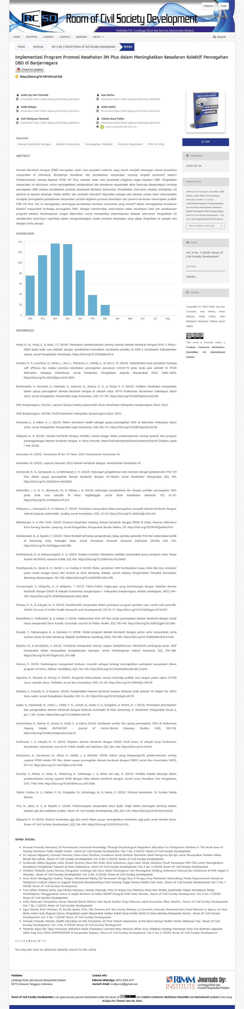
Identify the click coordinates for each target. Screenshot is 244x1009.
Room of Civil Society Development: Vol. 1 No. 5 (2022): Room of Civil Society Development (132, 851)
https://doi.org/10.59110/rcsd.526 (41, 77)
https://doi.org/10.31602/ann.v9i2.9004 (48, 481)
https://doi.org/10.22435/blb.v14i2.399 (89, 578)
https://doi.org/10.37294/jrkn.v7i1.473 (46, 500)
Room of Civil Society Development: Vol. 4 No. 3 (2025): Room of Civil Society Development (150, 867)
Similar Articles (25, 840)
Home (16, 37)
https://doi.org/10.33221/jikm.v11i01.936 (58, 765)
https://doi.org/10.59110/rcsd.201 (108, 824)
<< (16, 941)
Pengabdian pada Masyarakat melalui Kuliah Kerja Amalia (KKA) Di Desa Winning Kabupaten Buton (129, 913)
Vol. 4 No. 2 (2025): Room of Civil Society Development (83, 47)
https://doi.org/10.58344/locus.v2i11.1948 (70, 783)
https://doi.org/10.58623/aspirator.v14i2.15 (50, 733)
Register (208, 6)
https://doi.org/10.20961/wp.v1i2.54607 (102, 559)
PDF (207, 142)
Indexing (81, 37)
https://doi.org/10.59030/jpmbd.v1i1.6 (150, 527)
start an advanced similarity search (55, 949)
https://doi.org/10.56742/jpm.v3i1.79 (112, 696)
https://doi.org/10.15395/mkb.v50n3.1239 (149, 637)
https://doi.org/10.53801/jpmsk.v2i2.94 (133, 427)
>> (44, 941)
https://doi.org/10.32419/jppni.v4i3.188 (47, 545)
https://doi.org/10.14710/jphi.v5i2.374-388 (49, 655)
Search (219, 37)
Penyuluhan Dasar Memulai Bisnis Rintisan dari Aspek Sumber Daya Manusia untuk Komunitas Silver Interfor (112, 902)
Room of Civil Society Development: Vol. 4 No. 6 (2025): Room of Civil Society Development (105, 859)
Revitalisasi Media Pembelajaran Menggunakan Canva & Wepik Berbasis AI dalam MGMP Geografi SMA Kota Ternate (118, 892)
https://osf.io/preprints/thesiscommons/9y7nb (129, 441)
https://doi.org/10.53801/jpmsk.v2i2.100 (134, 396)
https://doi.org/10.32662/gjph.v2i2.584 (151, 623)
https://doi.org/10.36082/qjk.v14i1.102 (133, 513)
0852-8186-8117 (125, 980)
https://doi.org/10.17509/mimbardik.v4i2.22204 (118, 669)
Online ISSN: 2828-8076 (212, 17)
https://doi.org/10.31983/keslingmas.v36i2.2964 (59, 596)
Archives (31, 37)
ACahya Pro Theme (113, 1001)
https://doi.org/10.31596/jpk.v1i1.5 (93, 354)
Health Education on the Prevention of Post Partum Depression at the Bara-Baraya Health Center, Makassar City (128, 921)
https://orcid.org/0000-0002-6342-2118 (120, 127)
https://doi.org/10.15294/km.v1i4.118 (68, 714)
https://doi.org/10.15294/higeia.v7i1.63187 (142, 610)
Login (224, 6)
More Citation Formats (202, 226)
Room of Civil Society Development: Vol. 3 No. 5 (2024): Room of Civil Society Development (94, 874)
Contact (65, 37)
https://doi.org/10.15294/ (137, 747)
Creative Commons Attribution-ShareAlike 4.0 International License (205, 352)
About (97, 37)
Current (48, 37)
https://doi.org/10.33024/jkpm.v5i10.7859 (49, 377)
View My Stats (133, 1001)
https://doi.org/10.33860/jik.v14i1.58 (130, 682)
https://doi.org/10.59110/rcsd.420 (152, 811)
